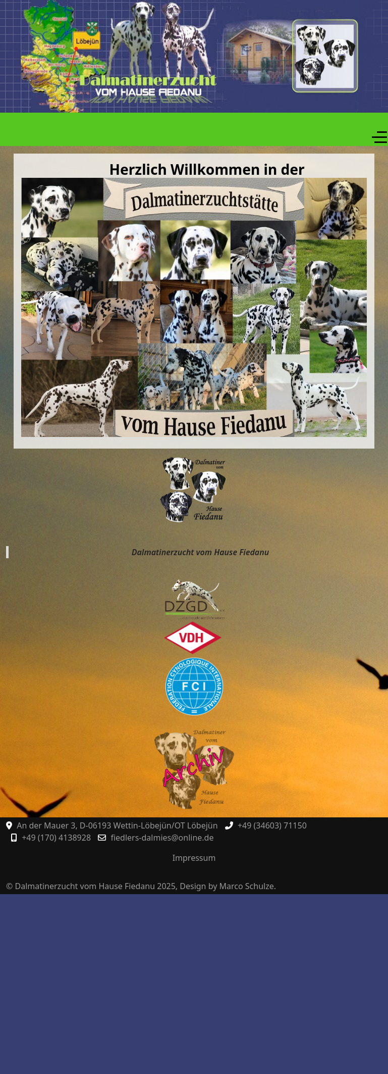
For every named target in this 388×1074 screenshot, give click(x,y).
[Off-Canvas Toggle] (379, 137)
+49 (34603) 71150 (272, 825)
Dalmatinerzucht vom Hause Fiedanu (200, 552)
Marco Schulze (246, 886)
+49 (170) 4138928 (56, 837)
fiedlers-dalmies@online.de (161, 837)
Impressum (194, 857)
